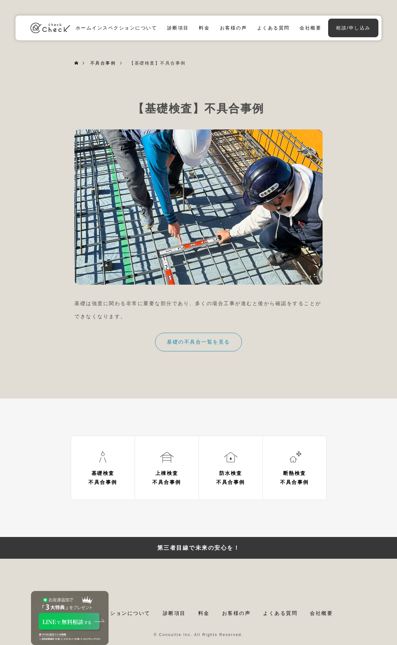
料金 (204, 27)
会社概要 (310, 27)
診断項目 (178, 27)
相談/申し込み (353, 27)
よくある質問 (273, 27)
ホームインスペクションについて (116, 27)
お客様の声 (233, 27)
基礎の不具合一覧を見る (198, 342)
